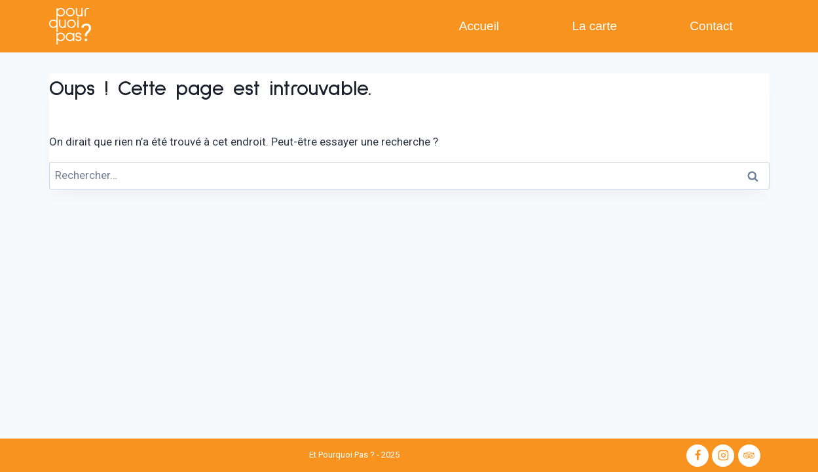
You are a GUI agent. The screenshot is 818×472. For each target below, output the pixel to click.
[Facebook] (697, 455)
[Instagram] (723, 455)
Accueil (479, 26)
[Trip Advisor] (749, 455)
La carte (594, 26)
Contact (711, 26)
